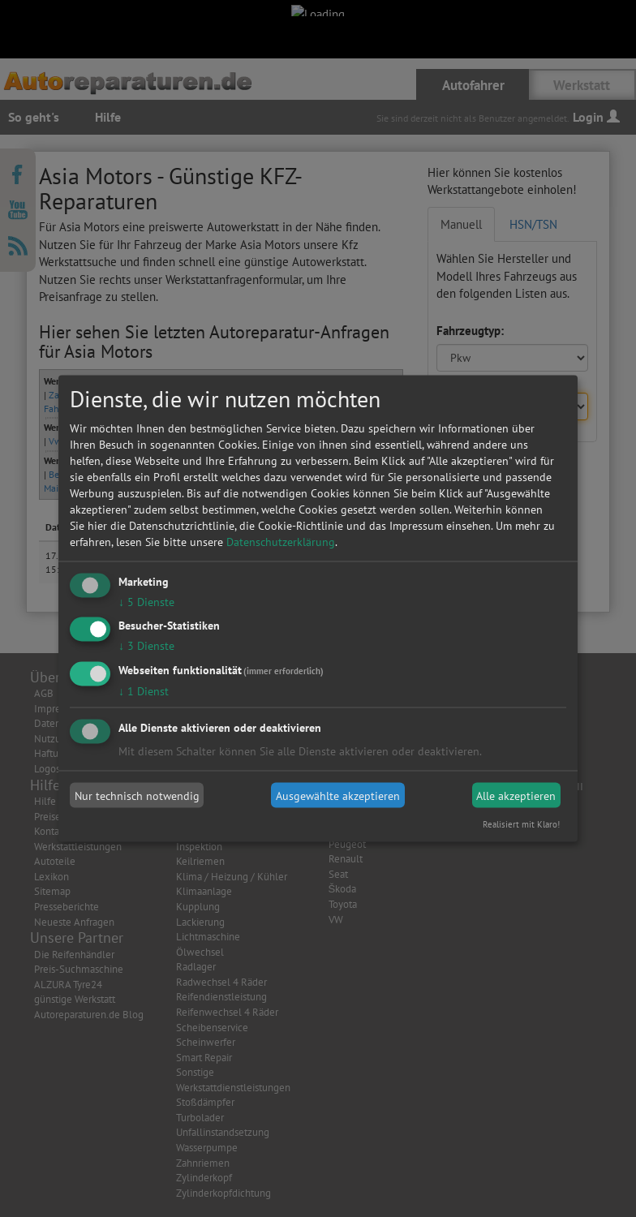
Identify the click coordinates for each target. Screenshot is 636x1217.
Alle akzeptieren (516, 795)
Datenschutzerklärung (280, 541)
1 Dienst (143, 691)
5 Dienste (146, 601)
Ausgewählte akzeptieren (338, 795)
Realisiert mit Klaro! (521, 824)
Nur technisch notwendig (137, 795)
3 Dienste (146, 646)
